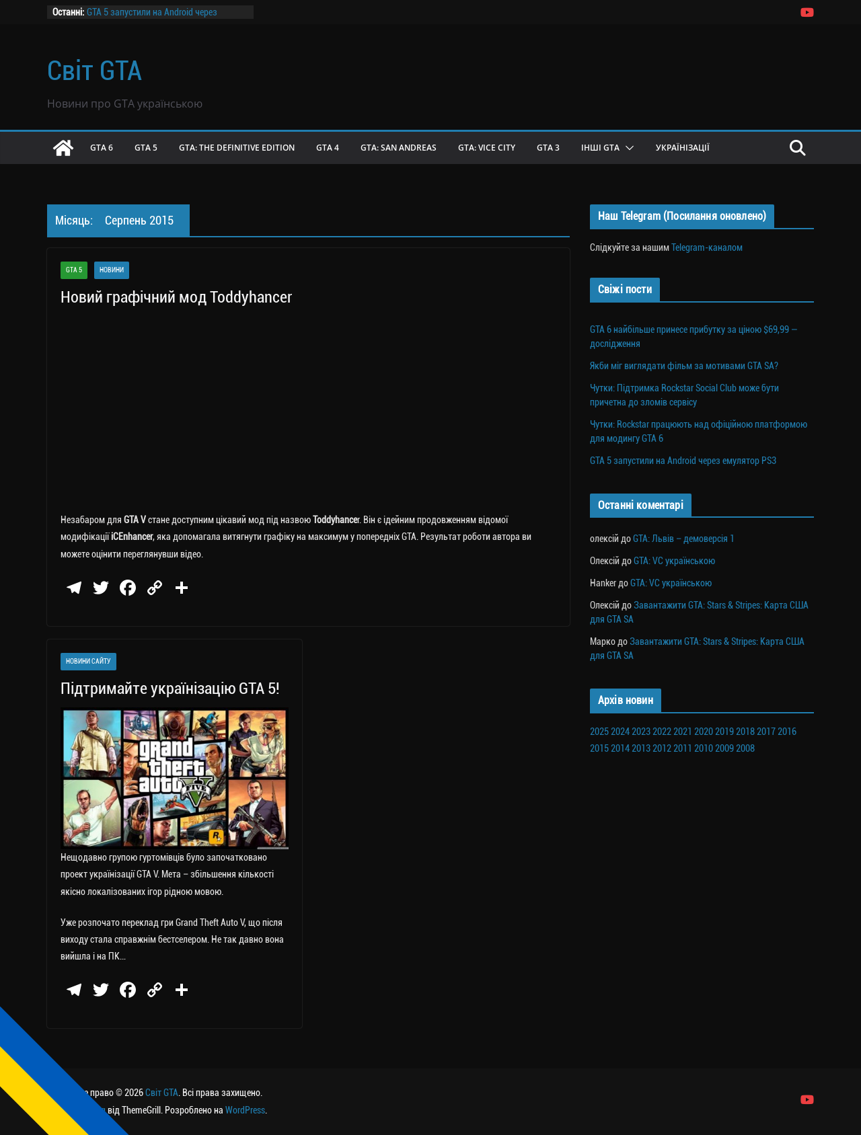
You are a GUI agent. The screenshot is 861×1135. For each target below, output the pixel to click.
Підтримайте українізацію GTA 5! (170, 688)
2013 (641, 748)
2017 (766, 731)
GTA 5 (146, 147)
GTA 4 (327, 147)
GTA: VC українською (674, 560)
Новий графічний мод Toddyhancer (176, 297)
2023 (641, 731)
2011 (682, 748)
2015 (599, 748)
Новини (112, 270)
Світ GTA (94, 71)
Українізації (683, 147)
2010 (703, 748)
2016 (787, 731)
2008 (745, 748)
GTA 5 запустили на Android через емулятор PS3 (683, 460)
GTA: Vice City (486, 147)
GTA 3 (548, 147)
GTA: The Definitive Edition (237, 147)
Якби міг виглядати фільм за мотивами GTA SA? (684, 365)
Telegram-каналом (707, 247)
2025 (599, 731)
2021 (682, 731)
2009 (724, 748)
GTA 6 (101, 147)
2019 (724, 731)
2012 (661, 748)
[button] (627, 148)
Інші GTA (600, 147)
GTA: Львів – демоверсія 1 (684, 538)
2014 (620, 748)
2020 (703, 731)
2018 (745, 731)
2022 (661, 731)
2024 (620, 731)
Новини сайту (88, 661)
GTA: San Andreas (399, 147)
